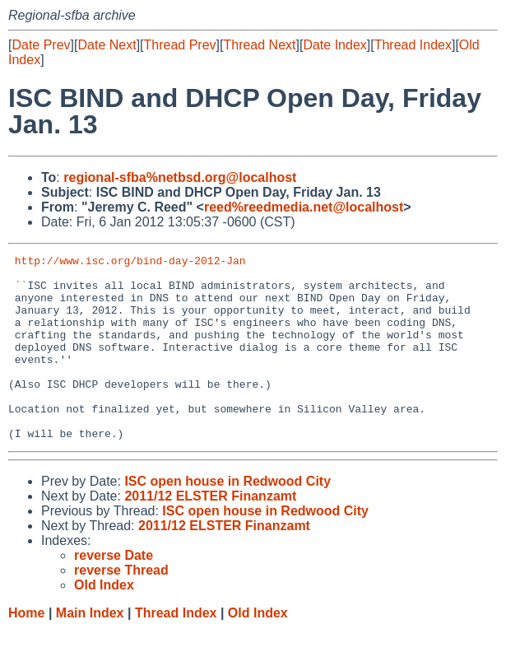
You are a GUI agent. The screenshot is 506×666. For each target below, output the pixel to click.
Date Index (334, 45)
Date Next (106, 45)
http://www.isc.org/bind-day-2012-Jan (130, 262)
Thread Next (259, 45)
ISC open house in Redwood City (227, 518)
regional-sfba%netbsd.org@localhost (179, 177)
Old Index (258, 650)
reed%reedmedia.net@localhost (303, 207)
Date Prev (41, 45)
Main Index (90, 650)
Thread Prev (180, 45)
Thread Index (413, 45)
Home (26, 650)
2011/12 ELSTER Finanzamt (210, 533)
